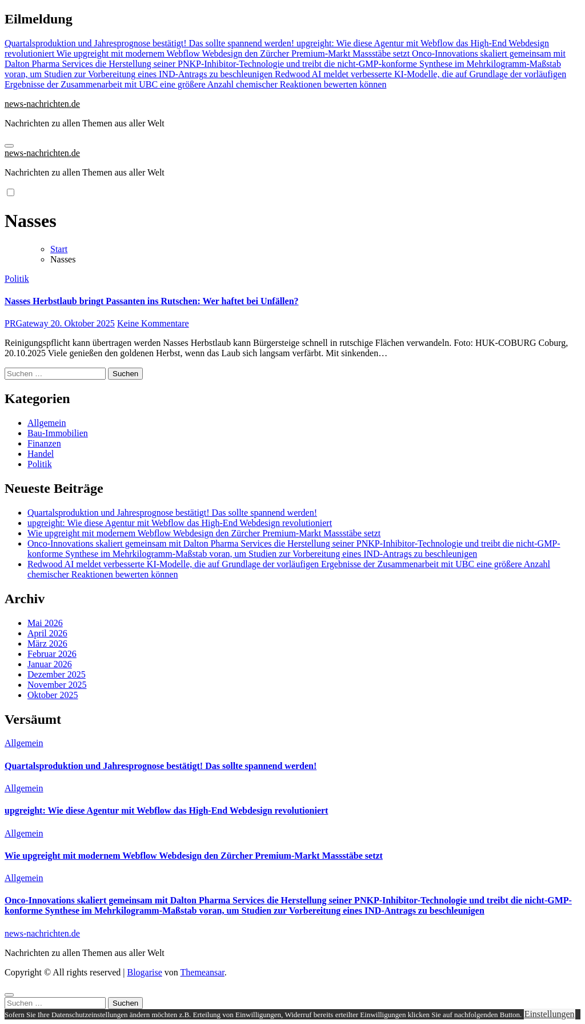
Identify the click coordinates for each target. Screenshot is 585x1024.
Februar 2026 (52, 654)
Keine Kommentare (153, 323)
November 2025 (57, 685)
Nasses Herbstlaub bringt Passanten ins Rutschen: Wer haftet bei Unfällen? (152, 301)
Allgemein (46, 423)
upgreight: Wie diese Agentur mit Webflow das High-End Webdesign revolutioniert (179, 523)
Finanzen (44, 443)
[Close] (9, 995)
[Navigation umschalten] (9, 146)
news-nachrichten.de (42, 104)
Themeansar (203, 972)
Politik (17, 279)
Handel (40, 454)
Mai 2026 (45, 623)
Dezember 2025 (56, 674)
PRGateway (27, 323)
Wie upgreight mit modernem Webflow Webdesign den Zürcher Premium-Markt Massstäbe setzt (203, 533)
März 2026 (47, 643)
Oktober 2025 (52, 695)
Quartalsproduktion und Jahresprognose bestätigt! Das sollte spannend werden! (172, 512)
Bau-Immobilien (57, 433)
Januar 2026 (49, 664)
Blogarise (144, 972)
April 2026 (47, 633)
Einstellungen (549, 1014)
